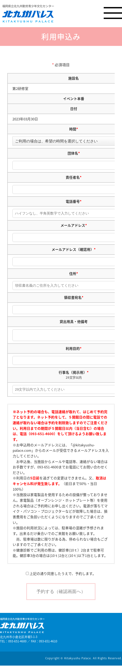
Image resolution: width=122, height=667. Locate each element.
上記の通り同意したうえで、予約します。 (61, 575)
